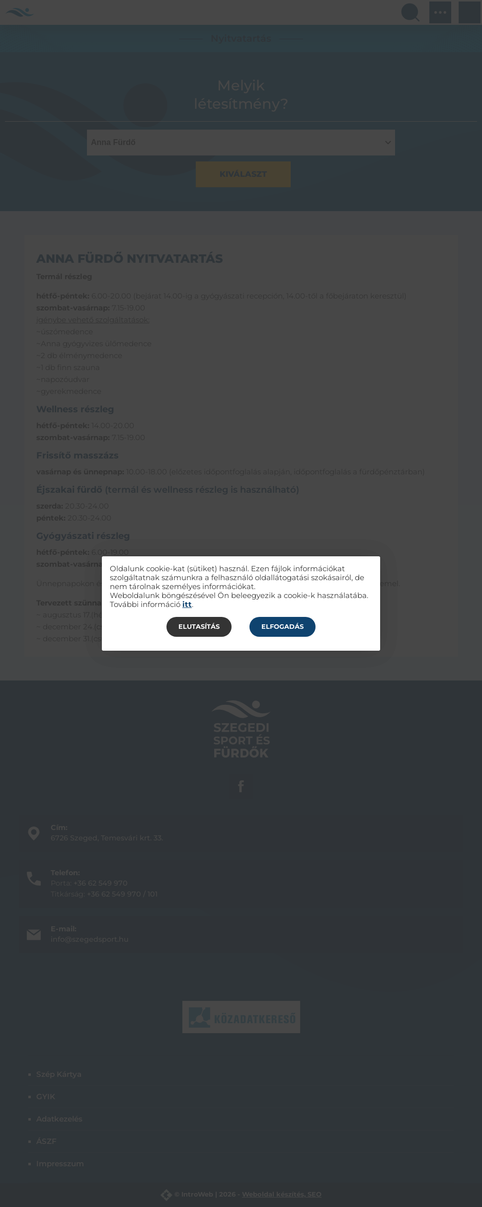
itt (187, 604)
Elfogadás (282, 626)
